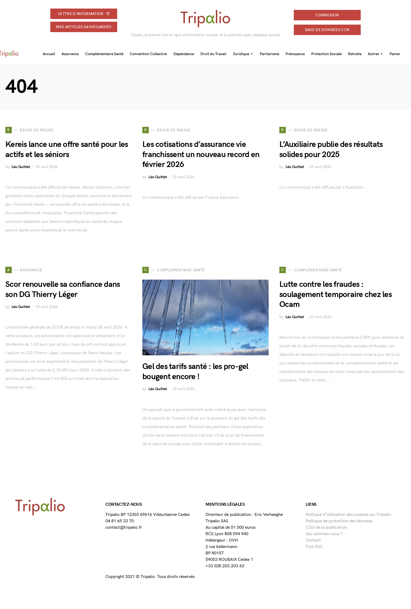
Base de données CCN (327, 30)
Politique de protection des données (339, 521)
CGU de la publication (326, 527)
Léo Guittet (21, 167)
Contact (313, 540)
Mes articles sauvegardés (83, 27)
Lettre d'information (83, 14)
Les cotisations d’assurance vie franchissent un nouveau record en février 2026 (200, 154)
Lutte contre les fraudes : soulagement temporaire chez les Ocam (335, 294)
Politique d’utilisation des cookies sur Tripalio (348, 514)
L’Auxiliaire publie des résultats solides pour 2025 (331, 149)
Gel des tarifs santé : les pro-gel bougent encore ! (195, 372)
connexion (327, 15)
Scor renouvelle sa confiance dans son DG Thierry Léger (62, 289)
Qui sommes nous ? (324, 533)
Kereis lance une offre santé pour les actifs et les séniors (66, 149)
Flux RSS (314, 546)
